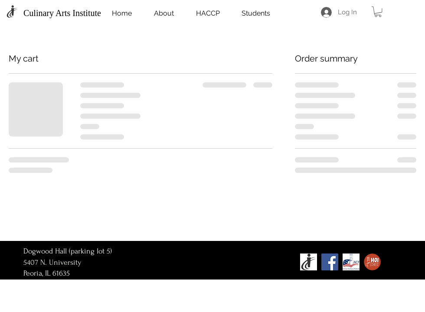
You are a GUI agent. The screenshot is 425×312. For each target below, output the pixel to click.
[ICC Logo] (308, 262)
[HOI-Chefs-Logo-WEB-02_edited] (372, 262)
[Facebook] (329, 262)
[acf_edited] (351, 262)
